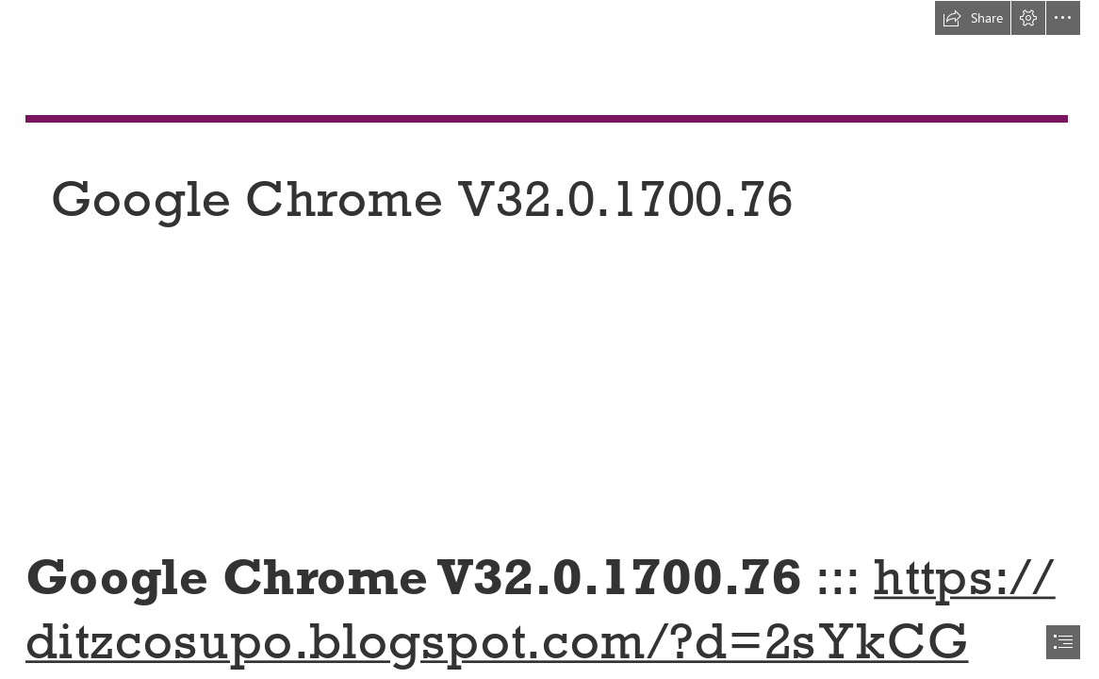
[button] (972, 18)
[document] (549, 339)
